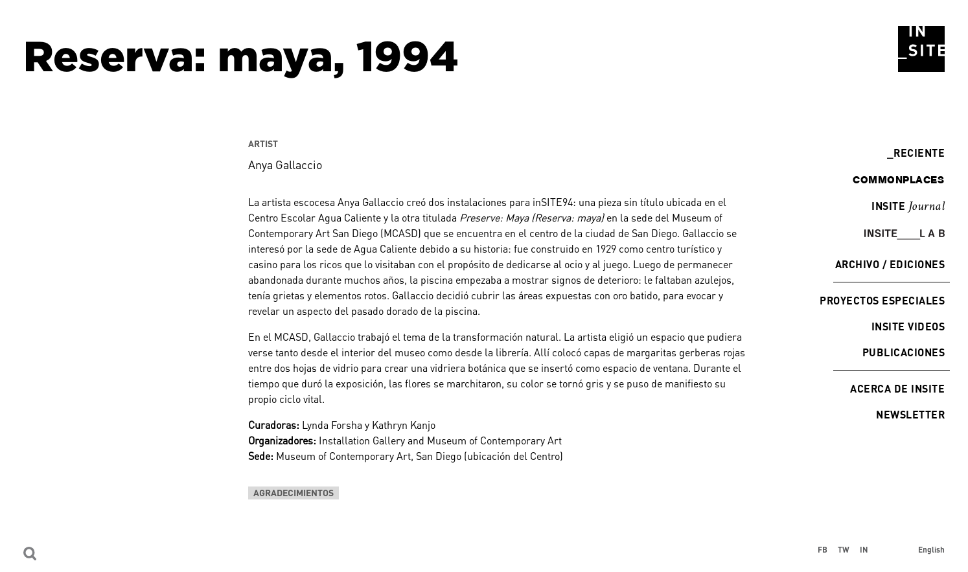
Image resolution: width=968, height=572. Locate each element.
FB (822, 549)
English (931, 549)
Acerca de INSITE (897, 388)
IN (864, 549)
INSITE (908, 207)
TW (843, 549)
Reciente (916, 152)
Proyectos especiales (882, 300)
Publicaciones (903, 352)
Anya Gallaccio (285, 164)
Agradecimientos (293, 492)
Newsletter (910, 414)
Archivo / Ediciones (890, 264)
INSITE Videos (908, 326)
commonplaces (898, 179)
